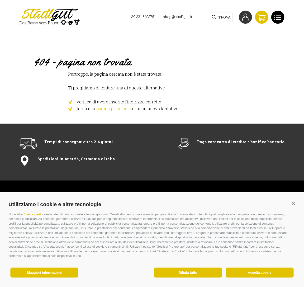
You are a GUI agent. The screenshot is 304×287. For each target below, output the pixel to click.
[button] (293, 203)
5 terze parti (32, 214)
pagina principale (113, 108)
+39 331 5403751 (142, 16)
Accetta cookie (259, 272)
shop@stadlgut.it (177, 16)
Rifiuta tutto (188, 272)
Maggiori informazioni (44, 272)
